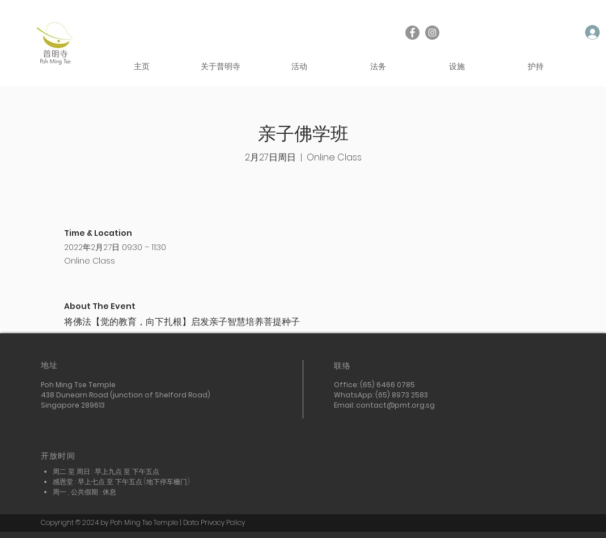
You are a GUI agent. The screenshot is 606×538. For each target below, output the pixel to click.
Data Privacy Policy (214, 522)
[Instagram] (432, 33)
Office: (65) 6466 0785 (375, 384)
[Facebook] (412, 33)
